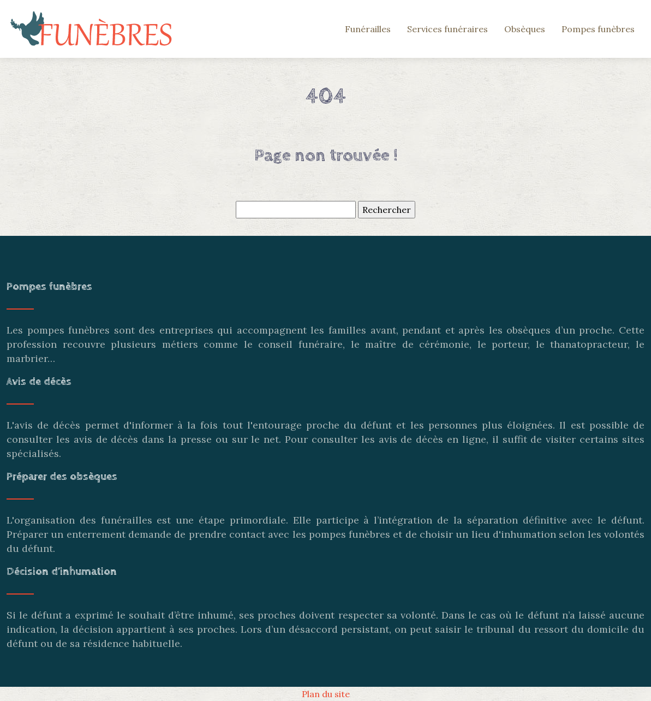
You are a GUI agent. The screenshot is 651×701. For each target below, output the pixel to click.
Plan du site (326, 693)
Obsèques (524, 28)
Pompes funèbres (598, 28)
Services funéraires (447, 28)
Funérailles (368, 28)
